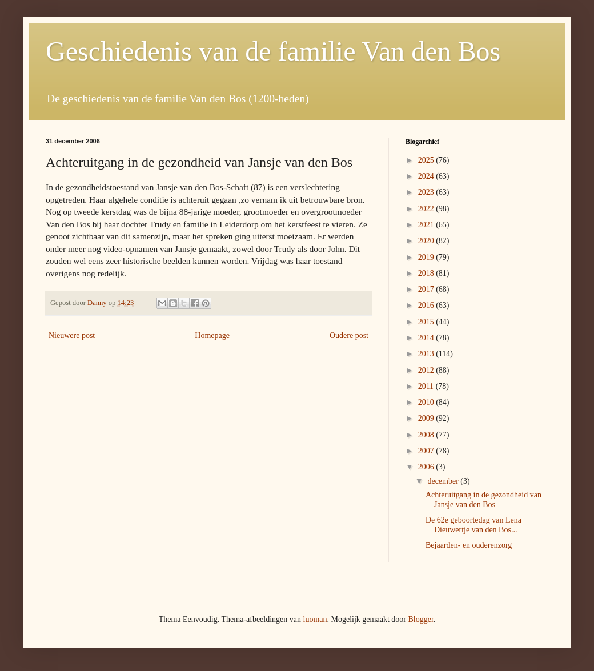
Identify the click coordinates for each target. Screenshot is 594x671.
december (443, 481)
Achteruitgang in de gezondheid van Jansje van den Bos (483, 500)
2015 (427, 322)
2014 (427, 338)
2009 (427, 418)
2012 (427, 370)
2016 (427, 305)
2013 (427, 353)
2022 (427, 208)
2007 (427, 451)
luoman (315, 619)
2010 (427, 402)
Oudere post (349, 335)
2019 (427, 257)
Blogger (420, 619)
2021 (427, 224)
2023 (427, 192)
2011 (427, 386)
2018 (427, 273)
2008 (427, 435)
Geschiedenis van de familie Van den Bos (273, 51)
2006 (427, 467)
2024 (427, 176)
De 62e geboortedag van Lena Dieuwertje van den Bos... (473, 525)
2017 (427, 289)
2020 (427, 240)
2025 (427, 160)
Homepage (212, 335)
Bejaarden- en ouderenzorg (469, 545)
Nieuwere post (72, 335)
